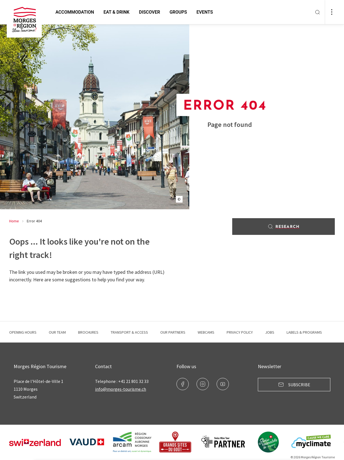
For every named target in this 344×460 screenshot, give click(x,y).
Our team (57, 332)
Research (283, 226)
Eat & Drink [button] (116, 12)
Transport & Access (129, 332)
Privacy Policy (240, 332)
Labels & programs (304, 332)
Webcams (206, 332)
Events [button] (205, 12)
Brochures (88, 332)
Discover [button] (149, 12)
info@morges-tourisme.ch (120, 389)
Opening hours (23, 332)
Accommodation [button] (74, 12)
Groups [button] (178, 12)
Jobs (269, 332)
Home (14, 220)
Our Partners (172, 332)
